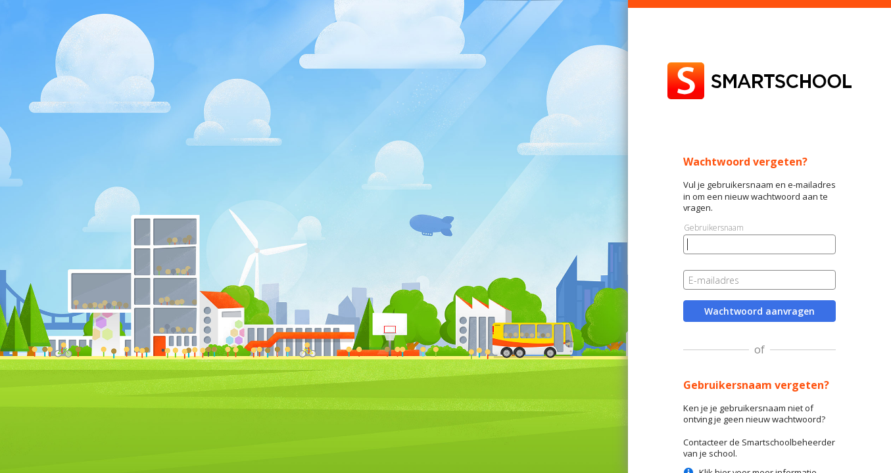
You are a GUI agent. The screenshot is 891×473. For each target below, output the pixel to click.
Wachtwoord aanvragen (759, 311)
